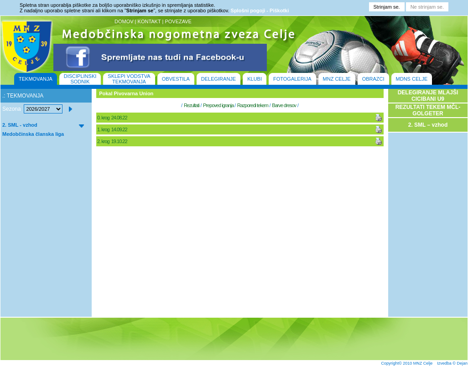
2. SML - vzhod (19, 125)
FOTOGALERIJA (292, 79)
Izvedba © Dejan (452, 363)
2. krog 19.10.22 (112, 141)
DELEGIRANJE (218, 79)
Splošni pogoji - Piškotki (260, 10)
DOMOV (124, 21)
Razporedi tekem (252, 105)
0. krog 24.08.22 (112, 117)
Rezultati (191, 105)
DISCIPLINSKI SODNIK (80, 78)
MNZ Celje (423, 363)
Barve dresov (284, 105)
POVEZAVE (178, 21)
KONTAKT (149, 21)
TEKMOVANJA (35, 79)
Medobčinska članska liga (33, 134)
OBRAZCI (373, 79)
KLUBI (254, 79)
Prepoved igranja (218, 105)
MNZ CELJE (337, 79)
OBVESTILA (176, 79)
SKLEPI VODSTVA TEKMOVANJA (129, 78)
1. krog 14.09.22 (112, 129)
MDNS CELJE (412, 79)
